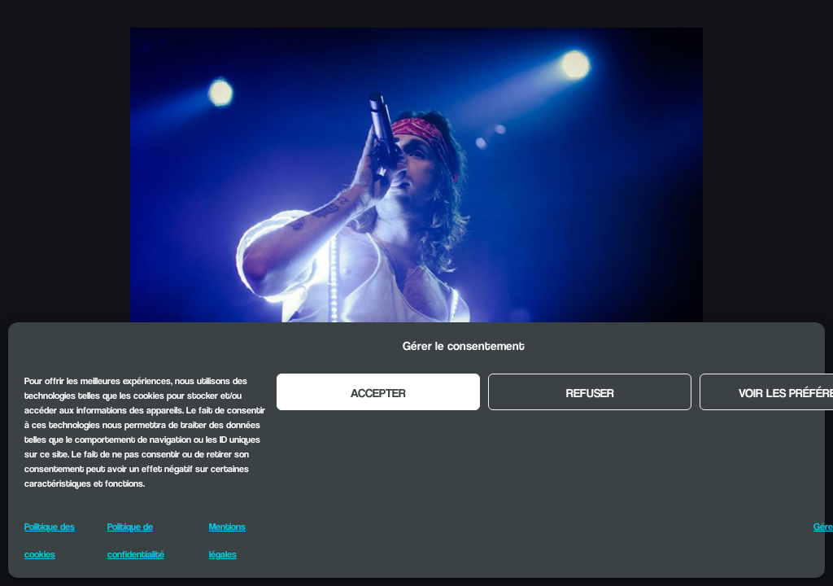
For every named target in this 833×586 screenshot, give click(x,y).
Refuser (590, 392)
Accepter (378, 392)
